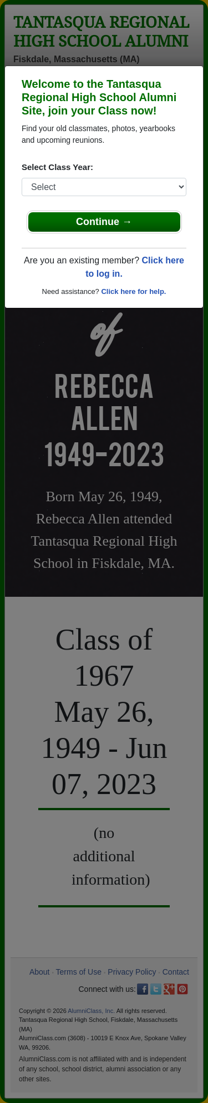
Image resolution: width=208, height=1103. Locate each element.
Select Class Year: (57, 167)
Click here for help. (133, 291)
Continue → (104, 221)
